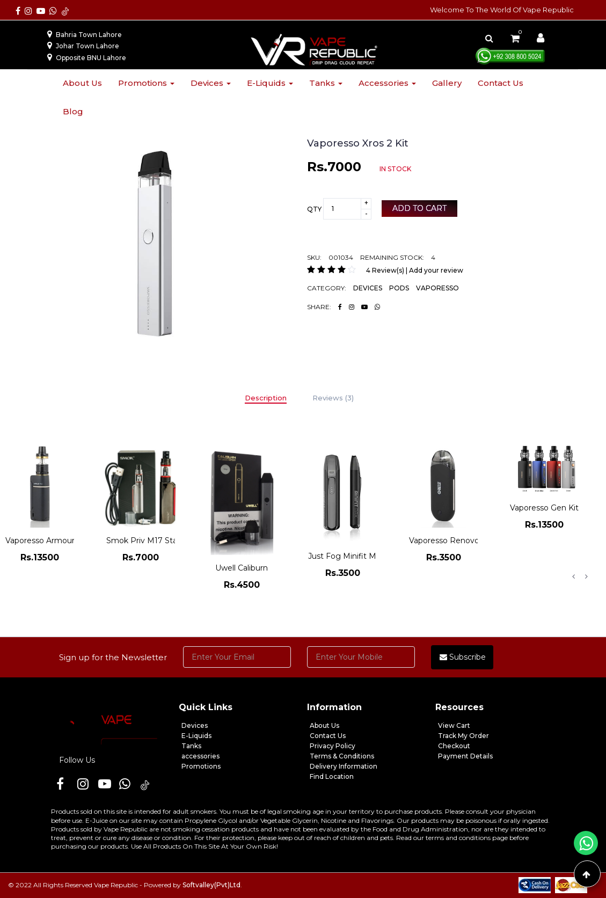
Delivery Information (343, 766)
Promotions (146, 83)
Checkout (454, 746)
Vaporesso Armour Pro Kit (54, 540)
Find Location (332, 776)
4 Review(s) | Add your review (414, 270)
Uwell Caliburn (241, 568)
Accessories (387, 83)
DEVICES (367, 288)
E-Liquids (196, 736)
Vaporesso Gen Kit (544, 508)
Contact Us (328, 736)
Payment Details (465, 756)
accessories (200, 756)
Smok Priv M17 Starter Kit (154, 540)
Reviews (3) (333, 397)
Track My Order (463, 736)
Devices (211, 83)
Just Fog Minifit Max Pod (355, 556)
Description (266, 397)
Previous (573, 576)
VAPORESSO (437, 288)
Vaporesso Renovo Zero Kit (460, 540)
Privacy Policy (332, 746)
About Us (324, 725)
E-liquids (270, 83)
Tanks (325, 83)
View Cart (454, 725)
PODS (399, 288)
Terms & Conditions (342, 756)
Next (586, 576)
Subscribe (463, 657)
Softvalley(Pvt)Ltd (211, 885)
